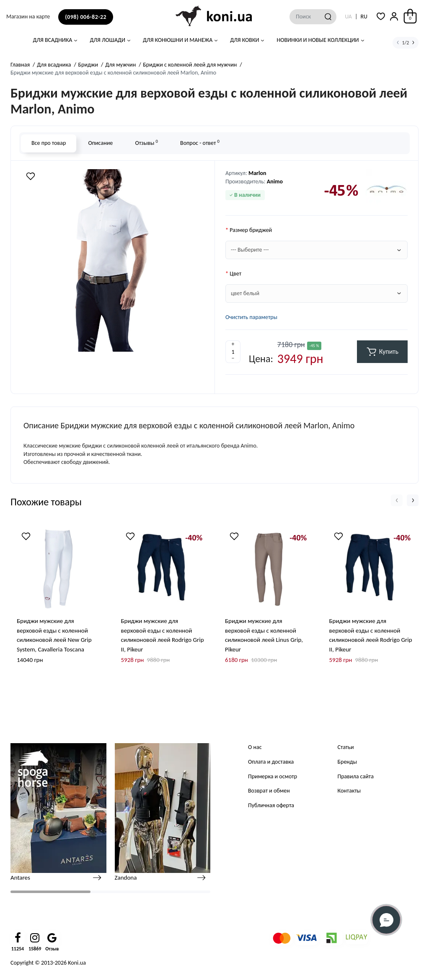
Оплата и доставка (271, 761)
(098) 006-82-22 (85, 17)
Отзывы (146, 143)
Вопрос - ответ (200, 143)
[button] (397, 500)
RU (363, 16)
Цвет (235, 273)
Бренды (347, 761)
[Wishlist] (30, 176)
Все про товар (48, 143)
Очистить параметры (251, 317)
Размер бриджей (251, 230)
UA (348, 16)
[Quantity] (232, 351)
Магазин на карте (28, 16)
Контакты (349, 790)
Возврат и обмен (269, 790)
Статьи (346, 747)
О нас (255, 747)
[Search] (328, 16)
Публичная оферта (271, 805)
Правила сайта (356, 776)
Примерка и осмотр (272, 776)
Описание (100, 143)
